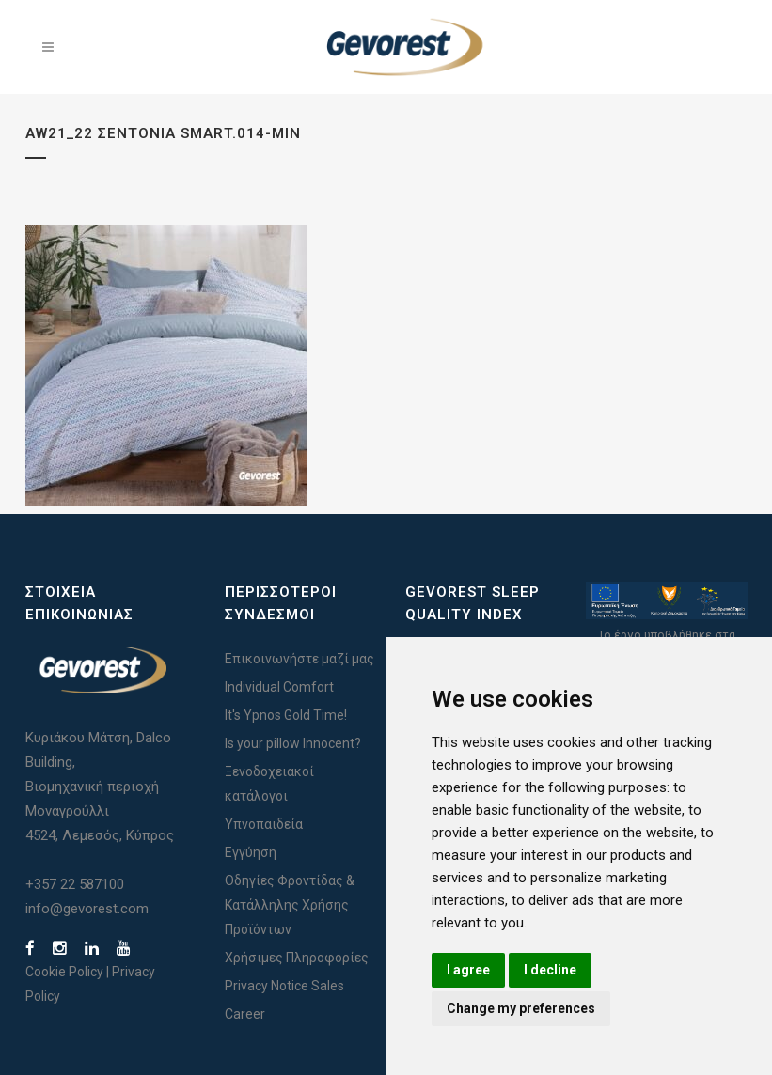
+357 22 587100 (74, 884)
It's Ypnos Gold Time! (286, 715)
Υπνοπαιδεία (264, 824)
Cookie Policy (64, 971)
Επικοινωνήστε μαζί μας (299, 658)
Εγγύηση (250, 852)
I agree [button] (468, 969)
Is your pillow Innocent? (293, 743)
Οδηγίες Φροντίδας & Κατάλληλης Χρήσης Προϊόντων (289, 905)
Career (245, 1013)
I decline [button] (550, 969)
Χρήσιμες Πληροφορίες (297, 957)
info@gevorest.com (87, 908)
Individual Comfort (279, 686)
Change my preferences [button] (521, 1008)
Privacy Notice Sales (284, 985)
